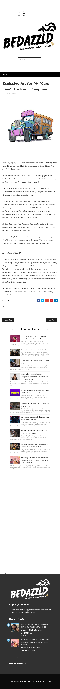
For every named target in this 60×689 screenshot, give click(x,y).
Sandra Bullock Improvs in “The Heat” (33, 350)
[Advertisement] (30, 487)
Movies (14, 93)
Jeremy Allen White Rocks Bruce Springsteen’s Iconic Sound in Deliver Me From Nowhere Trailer (34, 376)
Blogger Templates (43, 681)
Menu (4, 75)
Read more (31, 633)
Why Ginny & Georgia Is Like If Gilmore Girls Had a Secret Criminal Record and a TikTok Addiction (34, 460)
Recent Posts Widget (13, 657)
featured (8, 93)
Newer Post (8, 320)
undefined (23, 635)
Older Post (51, 320)
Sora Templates (25, 681)
